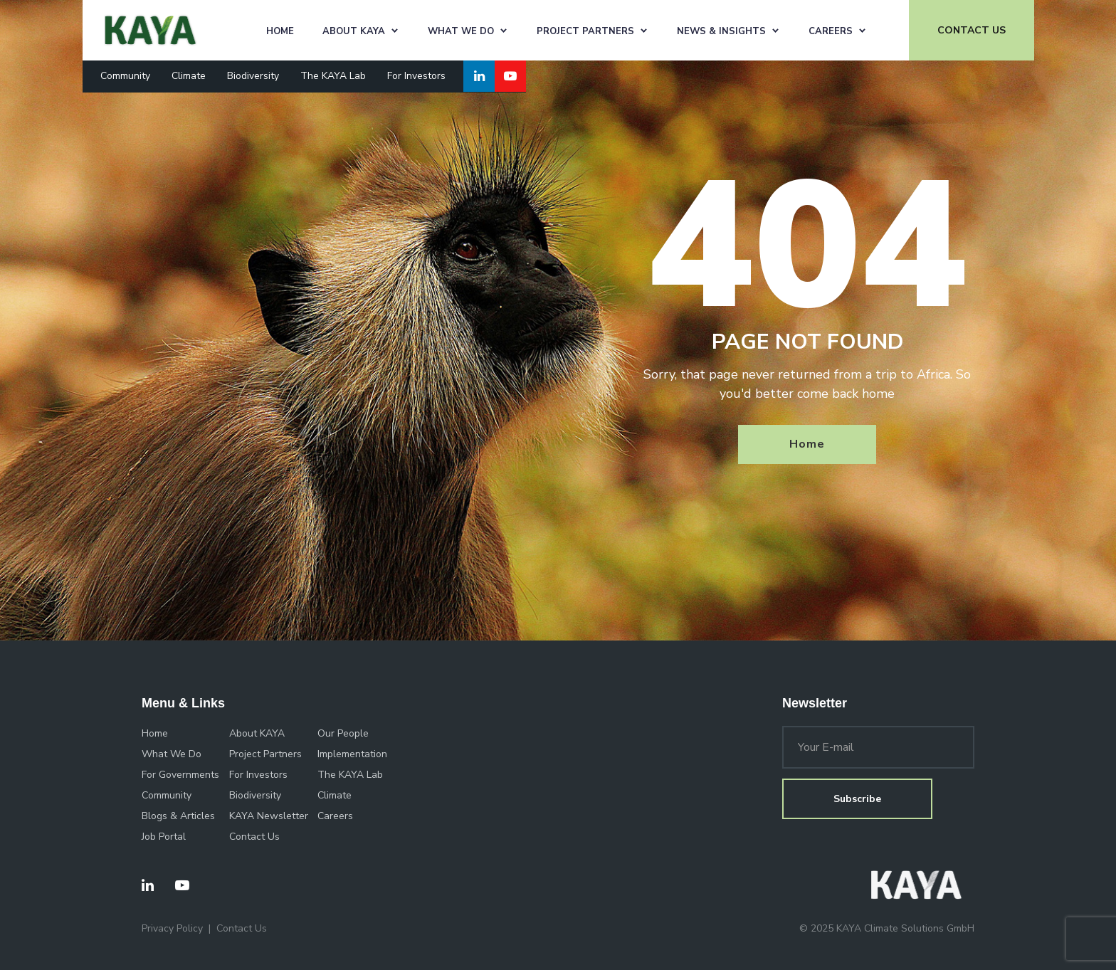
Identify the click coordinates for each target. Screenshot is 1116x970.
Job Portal (164, 836)
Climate (189, 76)
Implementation (352, 754)
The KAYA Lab (333, 76)
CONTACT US (971, 30)
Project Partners (585, 31)
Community (125, 76)
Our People (343, 733)
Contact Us (254, 836)
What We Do (461, 31)
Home (280, 31)
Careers (831, 31)
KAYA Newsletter (268, 816)
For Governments (180, 774)
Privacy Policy (172, 928)
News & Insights (721, 31)
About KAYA (353, 31)
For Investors (416, 76)
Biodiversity (253, 76)
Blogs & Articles (178, 816)
